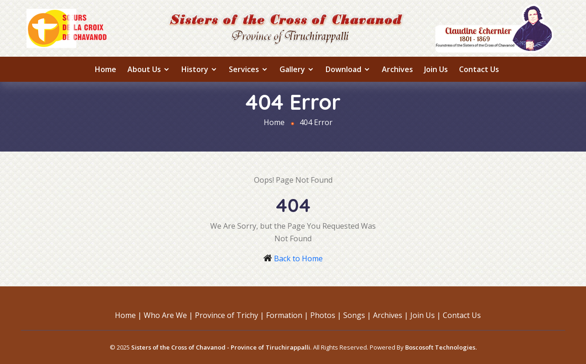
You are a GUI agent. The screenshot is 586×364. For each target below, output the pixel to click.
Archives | (390, 315)
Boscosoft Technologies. (441, 347)
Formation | (287, 315)
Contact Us (479, 69)
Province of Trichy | (229, 315)
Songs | (357, 315)
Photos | (325, 315)
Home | (128, 315)
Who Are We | (168, 315)
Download (348, 69)
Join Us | (425, 315)
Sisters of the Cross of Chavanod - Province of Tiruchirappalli (220, 347)
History (199, 69)
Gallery (297, 69)
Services (248, 69)
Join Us (436, 69)
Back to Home (298, 258)
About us (148, 69)
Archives (397, 69)
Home (105, 69)
